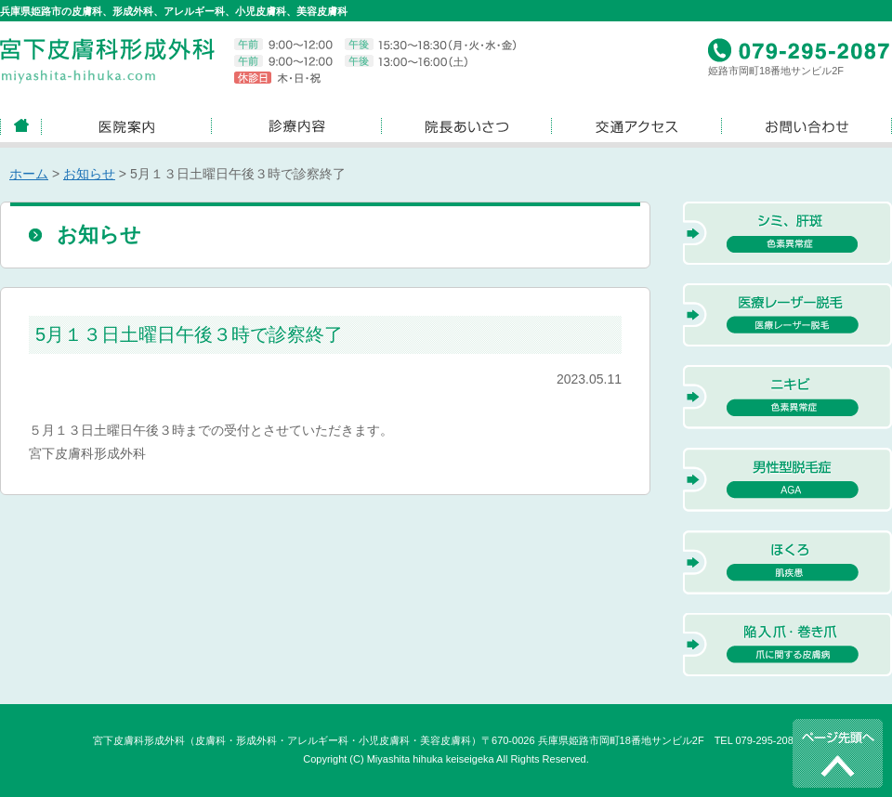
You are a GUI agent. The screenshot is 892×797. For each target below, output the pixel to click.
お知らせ (89, 173)
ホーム (28, 173)
